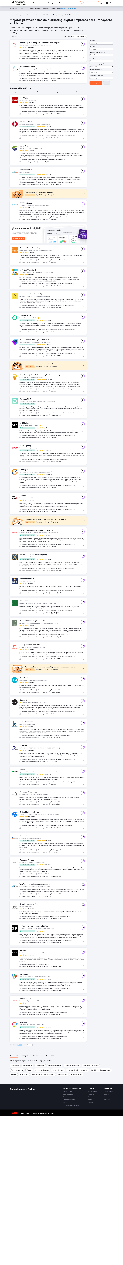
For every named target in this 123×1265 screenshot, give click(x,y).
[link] (52, 3)
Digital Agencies (20, 15)
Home (11, 15)
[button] (102, 3)
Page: (24, 1193)
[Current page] (29, 1193)
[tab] (14, 1204)
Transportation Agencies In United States (38, 15)
